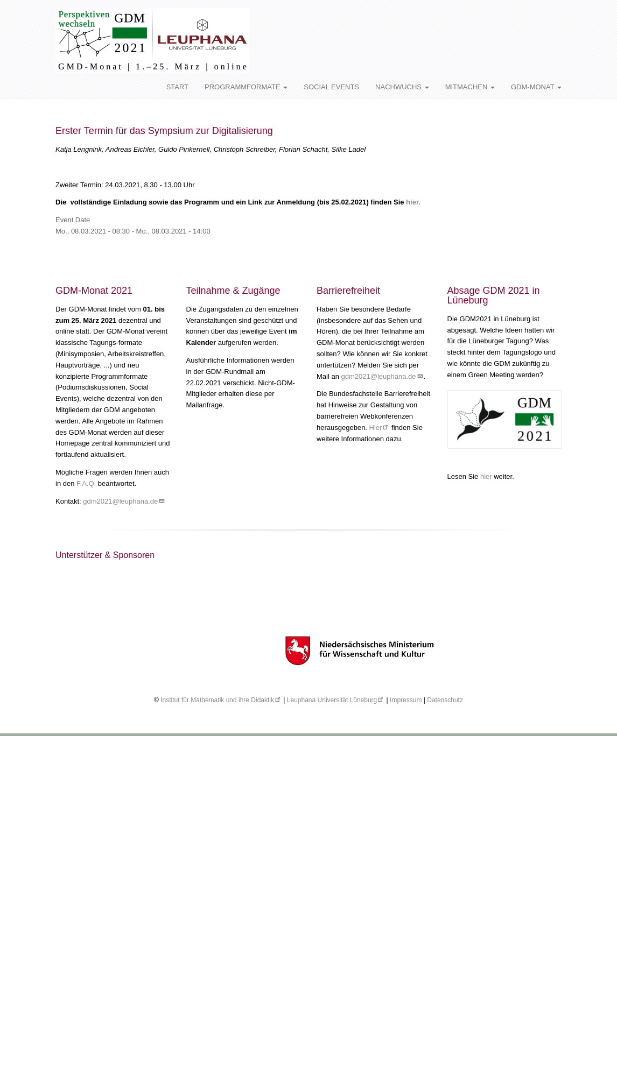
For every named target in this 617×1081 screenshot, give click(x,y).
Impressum (406, 700)
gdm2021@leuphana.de (124, 501)
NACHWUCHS (402, 87)
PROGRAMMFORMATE (246, 87)
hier (487, 476)
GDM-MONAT (536, 87)
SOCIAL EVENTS (331, 87)
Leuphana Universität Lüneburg (335, 700)
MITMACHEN (470, 87)
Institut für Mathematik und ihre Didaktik (221, 700)
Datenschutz (445, 700)
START (177, 87)
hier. (413, 202)
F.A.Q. (86, 483)
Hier (379, 427)
